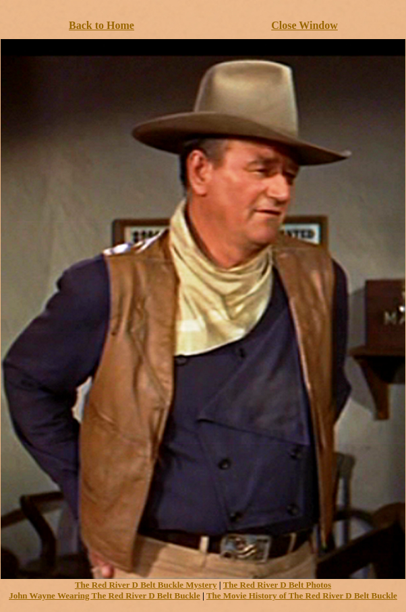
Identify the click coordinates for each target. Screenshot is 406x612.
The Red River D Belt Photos (277, 585)
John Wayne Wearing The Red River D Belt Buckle (104, 595)
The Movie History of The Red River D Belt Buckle (301, 595)
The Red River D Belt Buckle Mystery (146, 585)
